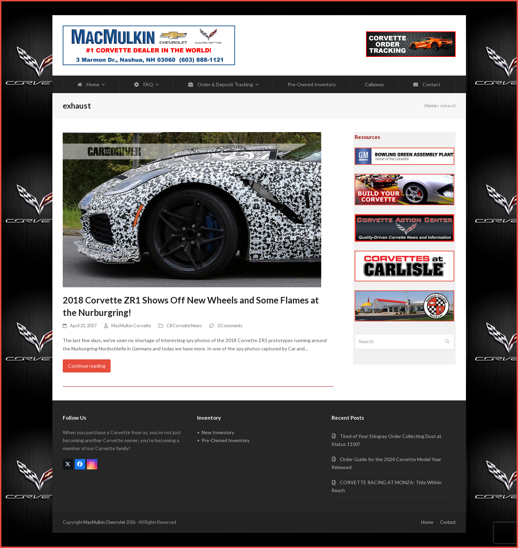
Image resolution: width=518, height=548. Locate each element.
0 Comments (229, 325)
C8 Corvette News (184, 325)
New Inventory (218, 432)
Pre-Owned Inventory (226, 440)
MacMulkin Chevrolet (104, 522)
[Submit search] (447, 341)
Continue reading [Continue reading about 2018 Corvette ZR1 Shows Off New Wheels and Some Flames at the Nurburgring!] (86, 366)
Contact (448, 522)
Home (431, 105)
